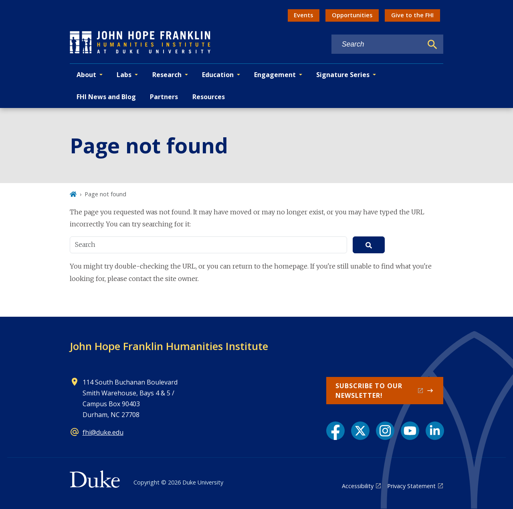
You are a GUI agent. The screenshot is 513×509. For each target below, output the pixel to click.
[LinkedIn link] (435, 430)
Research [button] (167, 74)
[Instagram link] (385, 430)
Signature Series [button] (343, 74)
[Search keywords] (377, 44)
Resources (208, 96)
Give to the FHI (412, 15)
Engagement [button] (275, 74)
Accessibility (358, 486)
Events (303, 15)
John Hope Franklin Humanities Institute (169, 346)
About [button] (86, 74)
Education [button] (218, 74)
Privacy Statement (411, 486)
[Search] (432, 44)
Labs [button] (124, 74)
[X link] (360, 430)
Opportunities (352, 15)
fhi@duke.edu (103, 432)
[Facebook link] (335, 430)
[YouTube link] (410, 430)
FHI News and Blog (106, 96)
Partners (164, 96)
